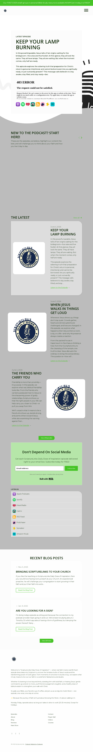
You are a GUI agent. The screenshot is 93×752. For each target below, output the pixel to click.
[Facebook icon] (12, 733)
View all (77, 218)
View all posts (46, 640)
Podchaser (19, 522)
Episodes (14, 714)
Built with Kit (46, 479)
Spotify (17, 499)
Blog (12, 720)
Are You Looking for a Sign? (34, 610)
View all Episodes (46, 438)
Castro (17, 511)
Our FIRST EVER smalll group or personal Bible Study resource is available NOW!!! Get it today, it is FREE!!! (46, 3)
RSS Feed (19, 516)
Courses (50, 722)
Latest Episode (23, 37)
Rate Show (14, 725)
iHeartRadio (19, 505)
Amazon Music (21, 534)
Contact (50, 714)
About (13, 717)
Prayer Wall (51, 717)
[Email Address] (39, 468)
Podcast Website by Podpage (34, 744)
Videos (50, 720)
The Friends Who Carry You (26, 375)
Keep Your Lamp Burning (37, 44)
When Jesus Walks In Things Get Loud (65, 308)
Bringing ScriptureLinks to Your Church (43, 571)
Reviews (13, 722)
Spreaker (18, 528)
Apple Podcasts (21, 494)
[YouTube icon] (16, 733)
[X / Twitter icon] (19, 733)
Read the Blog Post (25, 590)
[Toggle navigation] (86, 10)
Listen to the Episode (59, 288)
